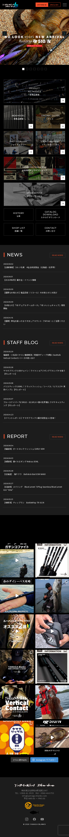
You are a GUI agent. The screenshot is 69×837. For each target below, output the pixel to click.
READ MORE (57, 255)
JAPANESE (42, 5)
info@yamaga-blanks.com (34, 795)
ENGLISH (54, 5)
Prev (4, 33)
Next (64, 33)
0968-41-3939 (27, 793)
